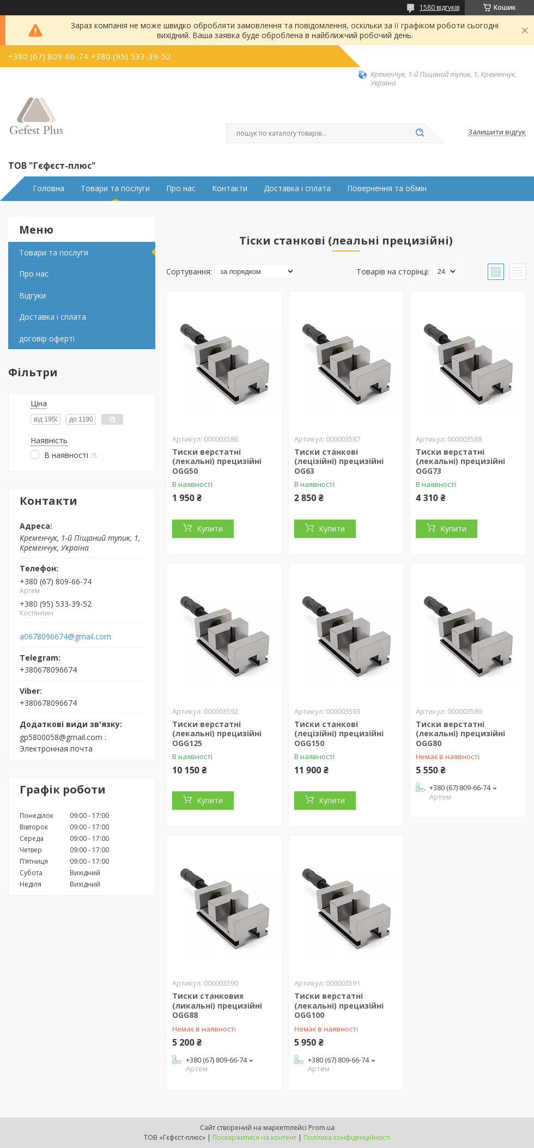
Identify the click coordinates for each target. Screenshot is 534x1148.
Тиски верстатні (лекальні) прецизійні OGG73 (460, 461)
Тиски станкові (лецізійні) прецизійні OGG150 (339, 733)
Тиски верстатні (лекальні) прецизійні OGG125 (217, 733)
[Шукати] (419, 133)
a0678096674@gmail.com (65, 637)
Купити (210, 528)
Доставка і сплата (297, 188)
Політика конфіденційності (347, 1137)
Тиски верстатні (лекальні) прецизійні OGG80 (460, 733)
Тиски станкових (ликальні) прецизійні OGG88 (217, 1005)
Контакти (229, 188)
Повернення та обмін (387, 188)
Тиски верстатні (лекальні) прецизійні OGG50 (217, 461)
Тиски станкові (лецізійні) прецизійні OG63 (339, 461)
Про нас (181, 188)
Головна (48, 188)
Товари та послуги (115, 188)
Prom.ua (321, 1127)
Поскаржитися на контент (254, 1137)
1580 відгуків (439, 7)
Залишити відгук (497, 132)
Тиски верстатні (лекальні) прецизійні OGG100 (339, 1005)
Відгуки (32, 295)
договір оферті (47, 338)
